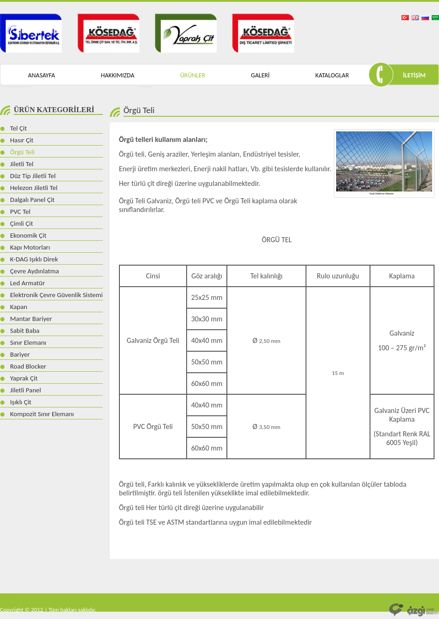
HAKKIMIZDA (117, 75)
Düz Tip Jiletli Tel (33, 176)
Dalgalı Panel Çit (32, 199)
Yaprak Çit (23, 378)
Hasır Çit (21, 140)
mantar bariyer (18, 596)
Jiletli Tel (21, 164)
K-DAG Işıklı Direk (34, 259)
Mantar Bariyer (31, 319)
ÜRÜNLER (192, 75)
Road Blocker (28, 366)
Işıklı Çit (21, 402)
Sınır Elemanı (28, 342)
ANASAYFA (41, 75)
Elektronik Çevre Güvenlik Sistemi (56, 295)
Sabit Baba (24, 330)
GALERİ (260, 75)
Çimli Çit (21, 223)
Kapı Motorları (30, 247)
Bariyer (20, 354)
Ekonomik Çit (28, 235)
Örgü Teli (22, 152)
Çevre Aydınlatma (34, 271)
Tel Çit (18, 128)
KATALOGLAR (332, 75)
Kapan (18, 307)
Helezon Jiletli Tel (34, 188)
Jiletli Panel (25, 390)
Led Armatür (27, 283)
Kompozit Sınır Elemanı (42, 414)
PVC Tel (20, 211)
